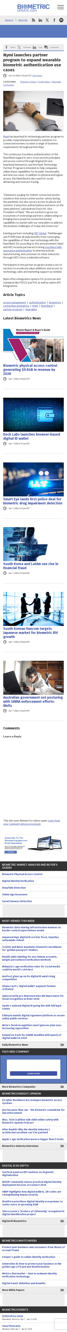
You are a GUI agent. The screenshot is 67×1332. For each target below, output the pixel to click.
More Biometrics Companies (19, 1086)
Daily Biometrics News (15, 1044)
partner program (12, 309)
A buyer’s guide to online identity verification (28, 1257)
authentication (37, 302)
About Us (9, 20)
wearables (31, 309)
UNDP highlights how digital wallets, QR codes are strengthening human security (31, 1193)
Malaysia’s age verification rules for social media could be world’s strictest (31, 968)
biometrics (55, 302)
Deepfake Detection (14, 887)
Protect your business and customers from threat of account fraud (33, 1249)
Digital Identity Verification (18, 881)
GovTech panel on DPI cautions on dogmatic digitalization (28, 1174)
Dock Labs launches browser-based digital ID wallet (31, 436)
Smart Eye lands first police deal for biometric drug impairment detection (32, 501)
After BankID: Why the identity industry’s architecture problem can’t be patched (26, 1131)
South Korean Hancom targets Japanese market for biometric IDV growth (30, 633)
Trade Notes (44, 82)
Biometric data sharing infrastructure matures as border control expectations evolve (31, 929)
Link (40, 47)
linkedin (40, 20)
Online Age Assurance (15, 894)
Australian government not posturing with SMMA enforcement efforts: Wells (33, 701)
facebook (54, 20)
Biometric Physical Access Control (22, 874)
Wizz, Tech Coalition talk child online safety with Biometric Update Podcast (30, 1121)
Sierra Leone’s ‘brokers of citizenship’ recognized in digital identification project (33, 1213)
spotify (61, 20)
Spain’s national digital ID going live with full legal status (31, 1007)
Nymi (6, 136)
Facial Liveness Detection (17, 901)
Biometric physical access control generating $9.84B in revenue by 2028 (30, 370)
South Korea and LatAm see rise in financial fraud (30, 566)
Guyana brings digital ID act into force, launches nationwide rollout (30, 939)
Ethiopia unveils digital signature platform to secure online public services (33, 1017)
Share (13, 47)
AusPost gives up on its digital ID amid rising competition (28, 978)
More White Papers (13, 1290)
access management (14, 302)
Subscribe (23, 20)
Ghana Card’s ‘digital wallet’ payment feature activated (29, 988)
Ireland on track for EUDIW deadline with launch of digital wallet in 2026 (31, 1037)
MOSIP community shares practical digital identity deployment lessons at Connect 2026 (31, 1183)
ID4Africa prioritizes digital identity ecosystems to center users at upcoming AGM (32, 1203)
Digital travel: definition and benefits (24, 1283)
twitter (47, 20)
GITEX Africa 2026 (33, 1318)
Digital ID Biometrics (14, 1221)
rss (33, 20)
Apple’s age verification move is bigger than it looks (33, 1139)
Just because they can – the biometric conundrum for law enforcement (33, 1111)
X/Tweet (27, 47)
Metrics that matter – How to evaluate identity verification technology (29, 1275)
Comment (54, 47)
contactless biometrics (16, 305)
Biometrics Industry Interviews (20, 1146)
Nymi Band (47, 305)
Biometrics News (28, 82)
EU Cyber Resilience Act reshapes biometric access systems (32, 1102)
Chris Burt (37, 75)
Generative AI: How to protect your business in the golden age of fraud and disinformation (31, 1265)
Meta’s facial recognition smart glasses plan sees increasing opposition (31, 1027)
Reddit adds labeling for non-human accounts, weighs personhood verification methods (29, 958)
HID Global (40, 233)
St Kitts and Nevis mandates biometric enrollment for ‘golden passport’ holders (31, 949)
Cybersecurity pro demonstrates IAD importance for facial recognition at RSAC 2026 (33, 997)
